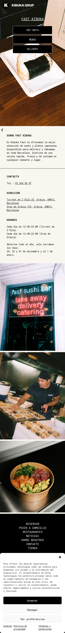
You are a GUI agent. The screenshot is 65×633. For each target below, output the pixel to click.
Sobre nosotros (32, 540)
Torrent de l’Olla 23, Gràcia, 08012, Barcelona (31, 201)
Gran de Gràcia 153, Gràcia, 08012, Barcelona (30, 208)
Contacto (32, 544)
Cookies (7, 626)
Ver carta (32, 30)
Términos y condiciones (45, 627)
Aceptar (32, 600)
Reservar (32, 524)
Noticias (32, 536)
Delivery (32, 49)
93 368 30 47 (23, 183)
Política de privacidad (20, 627)
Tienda (32, 548)
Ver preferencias (32, 619)
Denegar (32, 609)
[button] (60, 557)
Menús (32, 39)
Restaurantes (32, 532)
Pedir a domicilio (32, 528)
